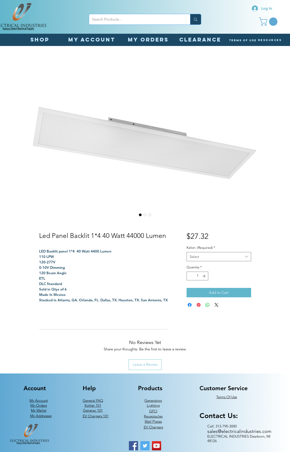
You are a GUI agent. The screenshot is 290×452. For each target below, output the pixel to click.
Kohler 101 (93, 405)
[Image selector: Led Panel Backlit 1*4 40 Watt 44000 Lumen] (140, 214)
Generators (153, 400)
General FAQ (93, 400)
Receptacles (153, 416)
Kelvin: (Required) (201, 247)
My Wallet (38, 410)
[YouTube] (156, 445)
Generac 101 (93, 410)
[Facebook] (133, 445)
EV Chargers (153, 427)
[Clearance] (200, 39)
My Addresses (41, 416)
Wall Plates (153, 421)
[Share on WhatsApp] (207, 305)
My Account (38, 400)
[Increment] (205, 276)
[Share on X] (216, 305)
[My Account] (92, 39)
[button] (269, 21)
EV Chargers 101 (96, 416)
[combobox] (219, 256)
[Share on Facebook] (189, 305)
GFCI (153, 411)
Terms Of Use (226, 397)
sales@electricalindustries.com (239, 431)
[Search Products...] (136, 19)
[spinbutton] (197, 276)
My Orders (38, 405)
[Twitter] (145, 445)
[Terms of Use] (243, 40)
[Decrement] (190, 276)
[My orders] (148, 39)
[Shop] (40, 39)
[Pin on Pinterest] (198, 305)
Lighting (153, 405)
